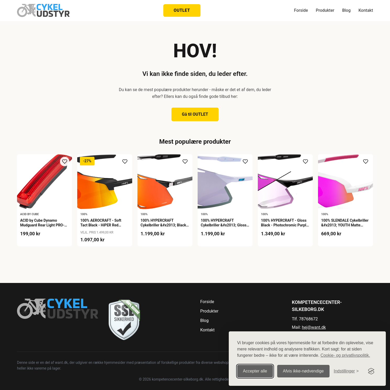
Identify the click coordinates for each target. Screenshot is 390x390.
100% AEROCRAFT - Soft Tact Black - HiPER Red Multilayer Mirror (100, 225)
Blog (346, 10)
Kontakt (365, 10)
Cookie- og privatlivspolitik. (345, 352)
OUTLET (182, 10)
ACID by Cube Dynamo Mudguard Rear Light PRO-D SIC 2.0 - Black (43, 225)
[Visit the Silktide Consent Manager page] (371, 367)
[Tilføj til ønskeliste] (64, 161)
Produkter (325, 10)
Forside (301, 10)
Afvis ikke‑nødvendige (303, 367)
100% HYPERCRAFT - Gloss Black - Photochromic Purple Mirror (284, 225)
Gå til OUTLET (195, 114)
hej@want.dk (314, 327)
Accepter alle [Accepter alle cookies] (255, 367)
